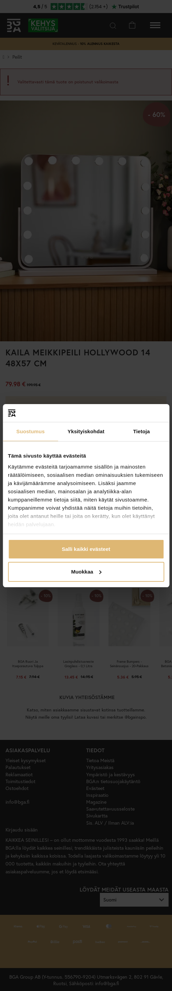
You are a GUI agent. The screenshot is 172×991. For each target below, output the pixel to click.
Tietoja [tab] (141, 431)
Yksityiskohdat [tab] (86, 431)
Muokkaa (86, 572)
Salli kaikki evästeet (86, 549)
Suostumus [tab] (30, 431)
